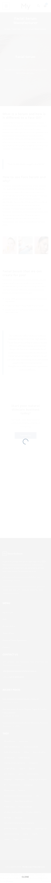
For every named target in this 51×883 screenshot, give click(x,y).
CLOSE (25, 877)
